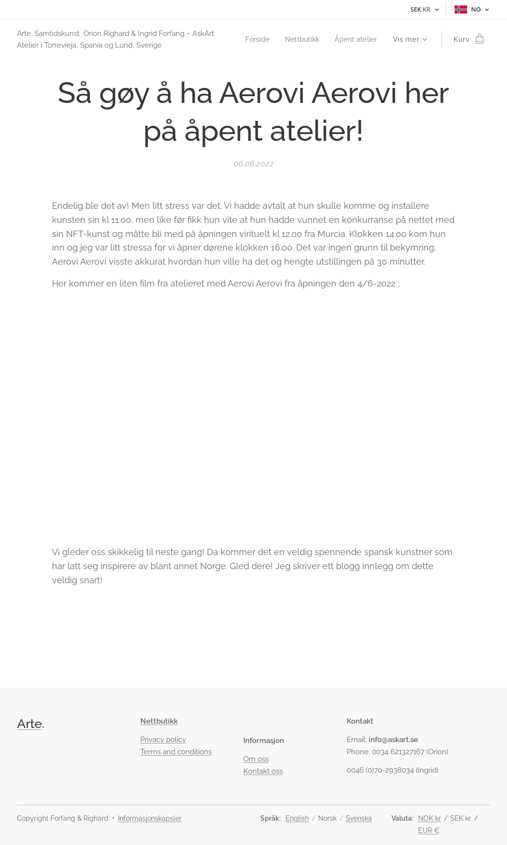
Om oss (256, 759)
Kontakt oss (263, 770)
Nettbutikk (159, 721)
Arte (29, 723)
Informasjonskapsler (150, 818)
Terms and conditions (176, 751)
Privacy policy (163, 739)
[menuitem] (315, 39)
